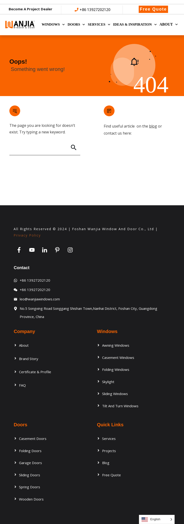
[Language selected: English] (157, 519)
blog (153, 126)
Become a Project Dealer (30, 9)
